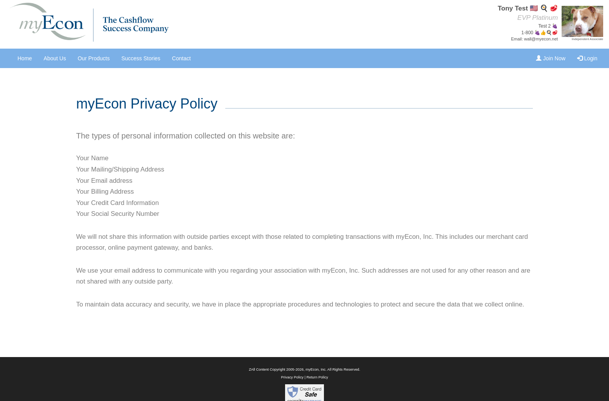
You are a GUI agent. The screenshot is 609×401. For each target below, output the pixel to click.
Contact (181, 58)
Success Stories (140, 58)
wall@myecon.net (541, 39)
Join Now (550, 58)
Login (587, 58)
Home (24, 58)
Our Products (94, 58)
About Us (55, 58)
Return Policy (317, 377)
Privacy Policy (292, 377)
